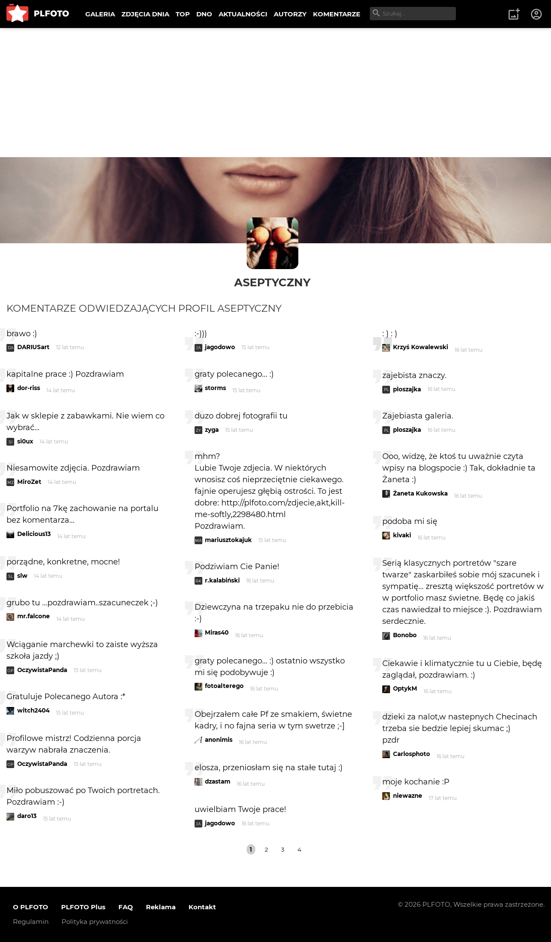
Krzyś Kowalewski (420, 347)
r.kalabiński (222, 580)
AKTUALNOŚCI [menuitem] (243, 14)
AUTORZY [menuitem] (290, 14)
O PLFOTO (30, 907)
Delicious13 (34, 533)
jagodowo (220, 347)
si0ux (25, 441)
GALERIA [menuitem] (100, 14)
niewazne (407, 795)
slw (22, 575)
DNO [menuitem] (204, 14)
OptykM (405, 688)
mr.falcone (33, 616)
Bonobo (405, 635)
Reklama (161, 907)
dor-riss (28, 387)
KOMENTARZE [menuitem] (336, 14)
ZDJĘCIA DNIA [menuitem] (145, 14)
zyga (212, 429)
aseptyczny (272, 282)
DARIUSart (33, 347)
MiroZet (29, 481)
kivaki (402, 535)
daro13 (27, 815)
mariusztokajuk (228, 539)
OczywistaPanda (42, 669)
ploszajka (407, 389)
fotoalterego (224, 685)
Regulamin (31, 921)
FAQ (125, 907)
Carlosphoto (411, 753)
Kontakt (202, 907)
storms (215, 387)
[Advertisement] (275, 92)
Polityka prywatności (95, 921)
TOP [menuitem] (183, 14)
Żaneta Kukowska (420, 493)
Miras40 (217, 632)
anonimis (218, 739)
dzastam (217, 781)
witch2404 (33, 710)
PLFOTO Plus (83, 907)
